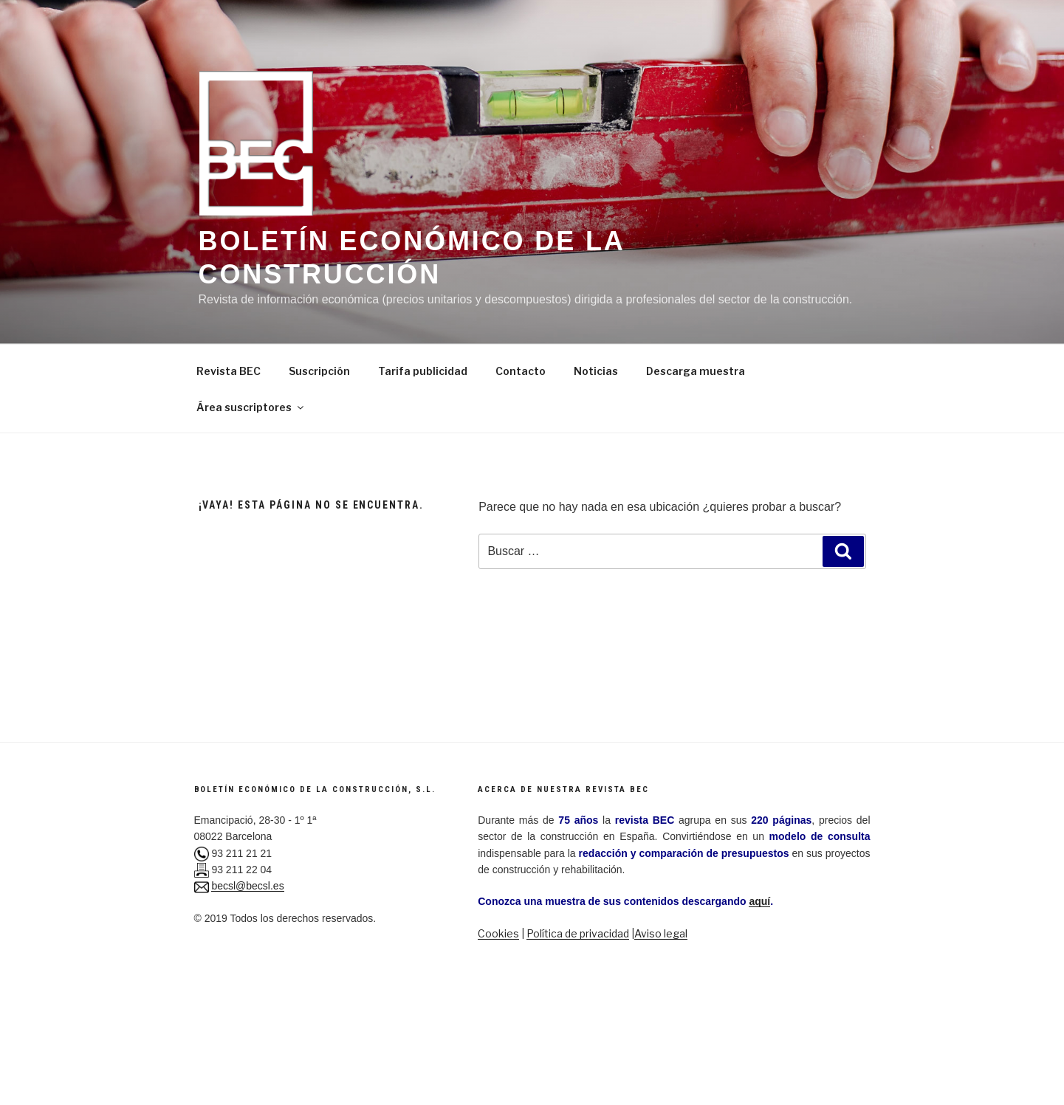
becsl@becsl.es (247, 886)
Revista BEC (228, 371)
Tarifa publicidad (422, 371)
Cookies (498, 933)
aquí (759, 901)
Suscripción (319, 371)
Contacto (520, 371)
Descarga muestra (695, 371)
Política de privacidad (577, 933)
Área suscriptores (251, 407)
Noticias (596, 371)
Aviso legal (660, 933)
